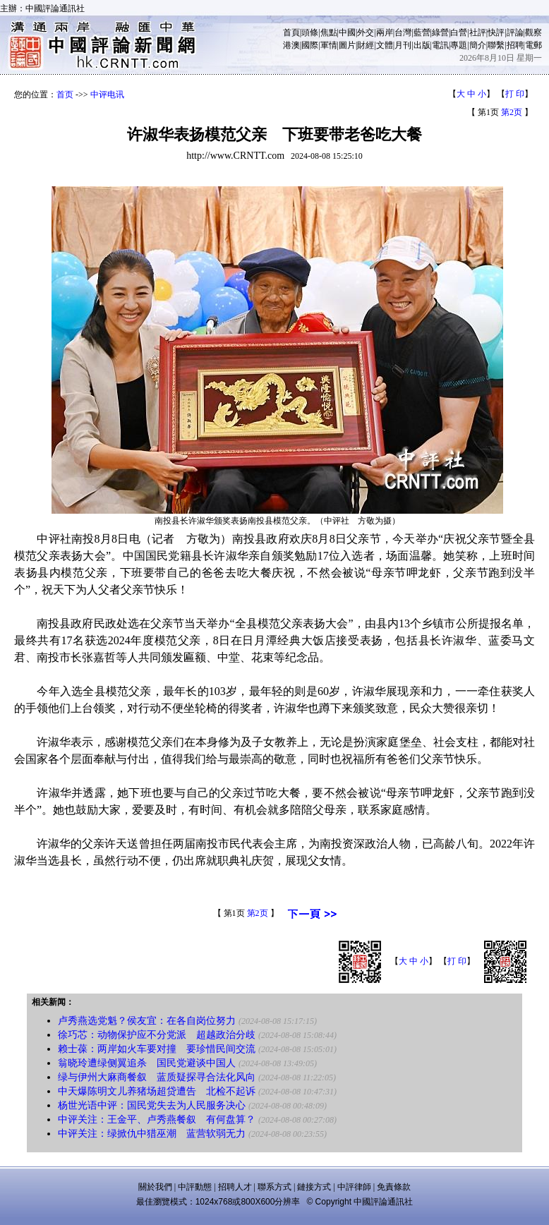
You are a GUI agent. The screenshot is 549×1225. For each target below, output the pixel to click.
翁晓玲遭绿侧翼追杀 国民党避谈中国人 (147, 1063)
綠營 (440, 32)
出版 (422, 45)
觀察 (533, 32)
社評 (477, 32)
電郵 (533, 45)
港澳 (291, 45)
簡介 (477, 45)
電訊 (440, 45)
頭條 (309, 32)
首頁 (291, 32)
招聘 (515, 45)
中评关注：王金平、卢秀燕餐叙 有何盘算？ (156, 1119)
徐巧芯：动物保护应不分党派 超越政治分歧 (156, 1035)
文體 (384, 45)
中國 (347, 32)
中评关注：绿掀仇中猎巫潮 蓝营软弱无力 (152, 1133)
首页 (64, 94)
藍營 (422, 32)
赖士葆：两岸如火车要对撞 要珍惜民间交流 (156, 1049)
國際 (309, 45)
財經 (365, 45)
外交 (365, 32)
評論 (515, 32)
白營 (458, 32)
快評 (496, 32)
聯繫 (496, 45)
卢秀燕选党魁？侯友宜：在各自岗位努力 (147, 1020)
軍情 (328, 45)
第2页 (511, 112)
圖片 (347, 45)
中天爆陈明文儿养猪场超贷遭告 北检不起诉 (156, 1091)
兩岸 (384, 32)
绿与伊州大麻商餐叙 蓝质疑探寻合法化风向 (156, 1077)
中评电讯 (107, 94)
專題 (458, 45)
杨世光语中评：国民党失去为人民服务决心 (152, 1105)
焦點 (328, 32)
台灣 (402, 32)
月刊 (402, 45)
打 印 (514, 94)
